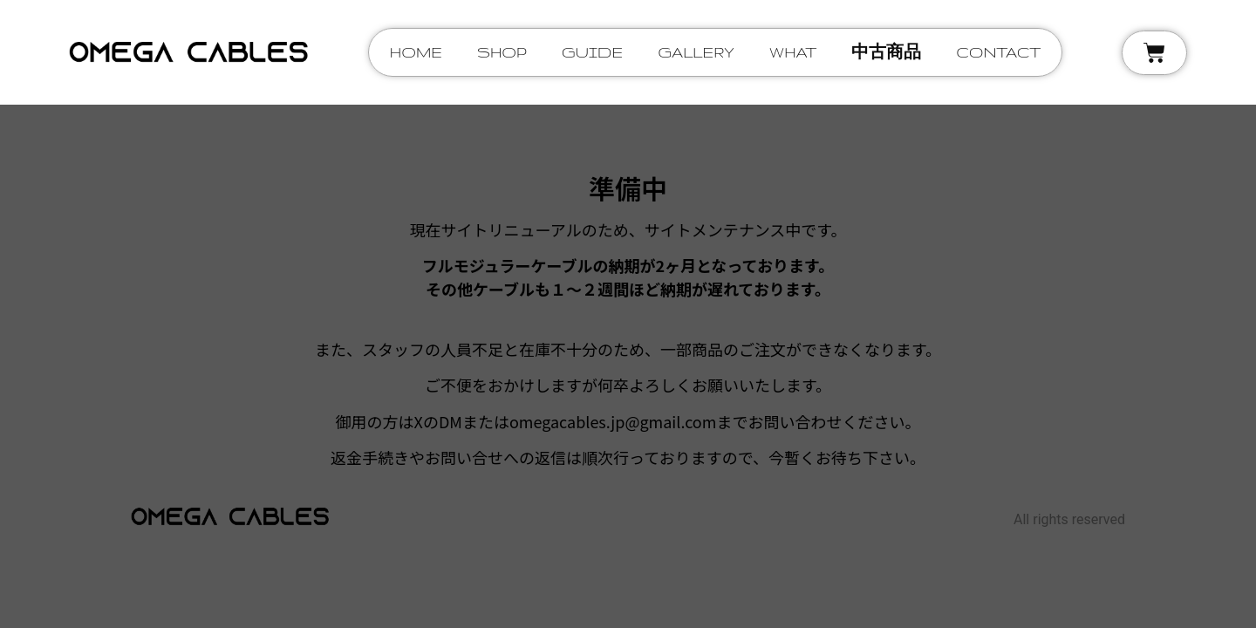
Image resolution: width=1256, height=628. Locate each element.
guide (592, 52)
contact (998, 52)
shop (502, 52)
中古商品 (886, 52)
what (793, 52)
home (416, 52)
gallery (696, 52)
